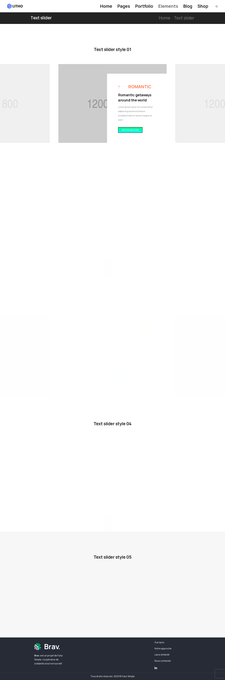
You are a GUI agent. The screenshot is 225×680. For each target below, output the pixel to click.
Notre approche (163, 648)
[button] (130, 130)
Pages (123, 6)
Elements (168, 6)
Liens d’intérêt (162, 654)
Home (106, 6)
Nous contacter (163, 660)
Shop (202, 6)
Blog (187, 6)
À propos (159, 642)
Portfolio (144, 6)
